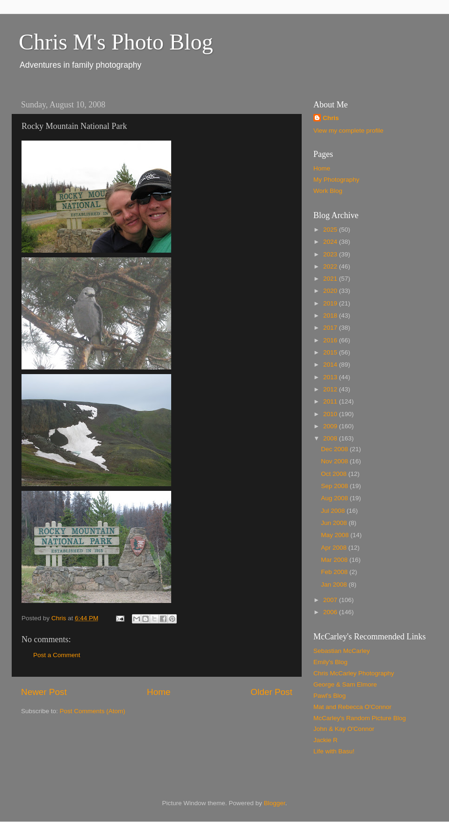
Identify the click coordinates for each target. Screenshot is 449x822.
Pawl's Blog (329, 695)
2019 (331, 303)
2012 (331, 389)
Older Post (271, 692)
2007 (331, 599)
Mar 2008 (335, 559)
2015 (331, 352)
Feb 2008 (335, 571)
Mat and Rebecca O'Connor (352, 706)
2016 (331, 340)
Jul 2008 (334, 510)
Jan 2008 (334, 584)
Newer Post (44, 692)
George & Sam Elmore (345, 684)
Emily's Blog (330, 662)
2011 (331, 401)
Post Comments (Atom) (92, 711)
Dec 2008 (335, 449)
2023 (331, 254)
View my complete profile (348, 130)
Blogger (274, 803)
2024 (331, 241)
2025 (331, 229)
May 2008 (335, 535)
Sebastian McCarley (341, 650)
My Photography (336, 179)
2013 (331, 377)
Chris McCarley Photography (353, 673)
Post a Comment (56, 655)
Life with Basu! (334, 751)
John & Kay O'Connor (343, 728)
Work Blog (327, 190)
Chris (331, 117)
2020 (331, 290)
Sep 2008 (335, 485)
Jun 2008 (334, 522)
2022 (331, 266)
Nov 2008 (335, 461)
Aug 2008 (335, 498)
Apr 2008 (334, 547)
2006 (331, 612)
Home (158, 692)
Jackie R (325, 740)
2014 (331, 364)
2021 (331, 278)
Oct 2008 (334, 473)
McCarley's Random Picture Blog (359, 718)
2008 (331, 438)
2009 (331, 426)
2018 (331, 315)
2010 (331, 414)
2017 (331, 327)
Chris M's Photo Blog (116, 41)
